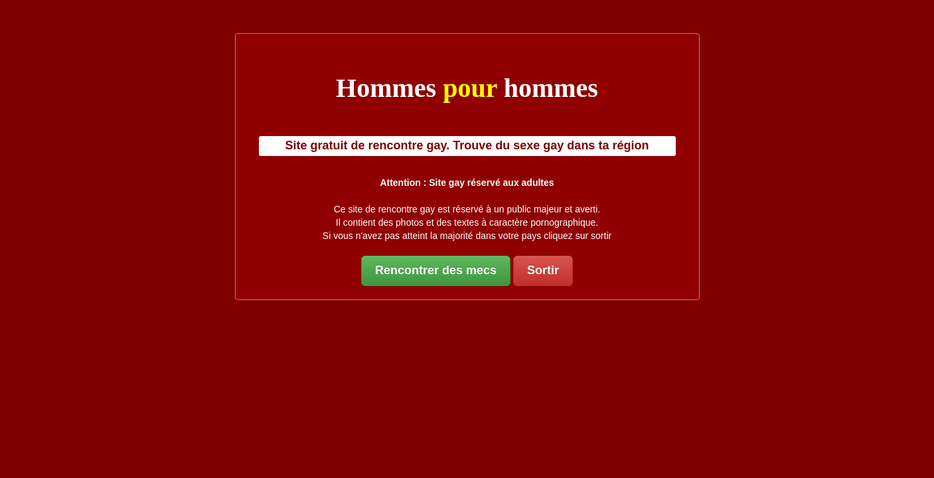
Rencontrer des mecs (436, 270)
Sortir (543, 270)
